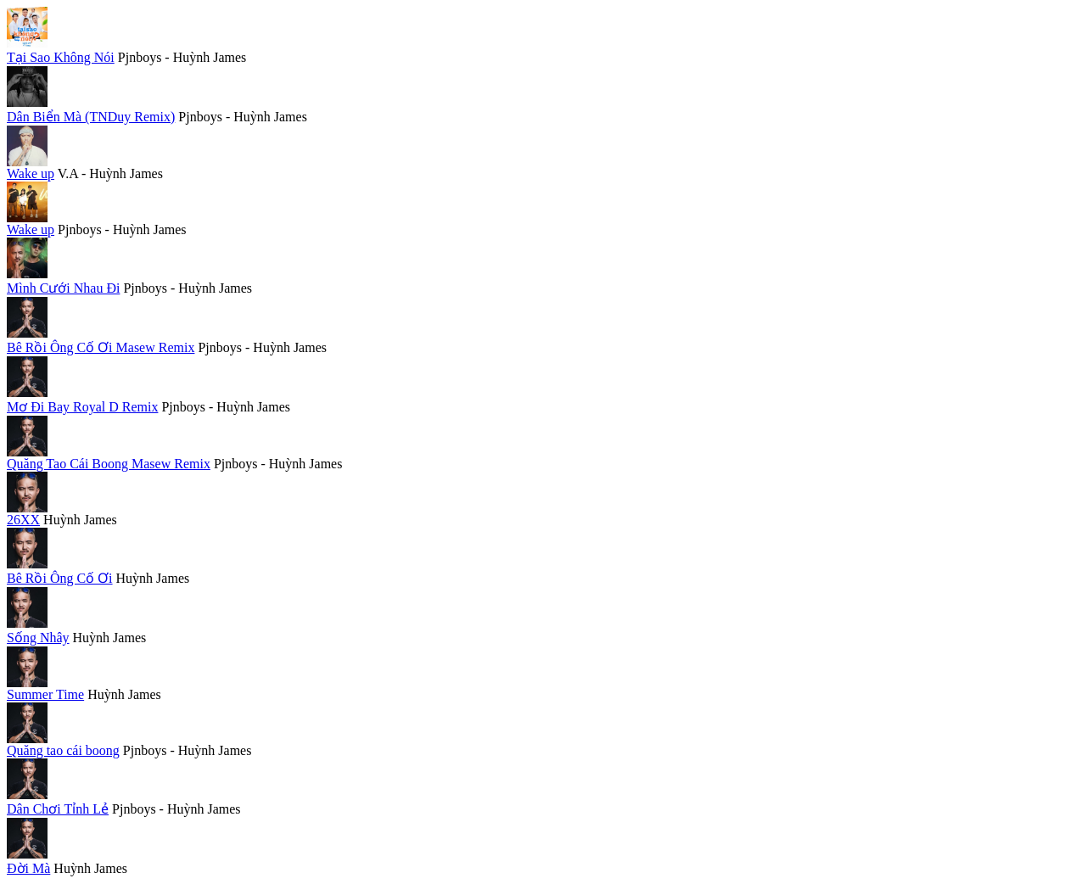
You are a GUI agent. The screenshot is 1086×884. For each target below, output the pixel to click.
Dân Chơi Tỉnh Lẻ (58, 809)
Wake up (30, 173)
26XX (23, 519)
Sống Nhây (38, 637)
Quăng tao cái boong (63, 750)
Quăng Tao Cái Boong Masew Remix (108, 463)
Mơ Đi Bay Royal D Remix (82, 407)
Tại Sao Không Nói (61, 57)
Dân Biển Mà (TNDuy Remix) (91, 116)
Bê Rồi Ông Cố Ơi (60, 578)
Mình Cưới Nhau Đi (63, 288)
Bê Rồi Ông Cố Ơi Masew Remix (100, 347)
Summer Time (45, 694)
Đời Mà (28, 868)
